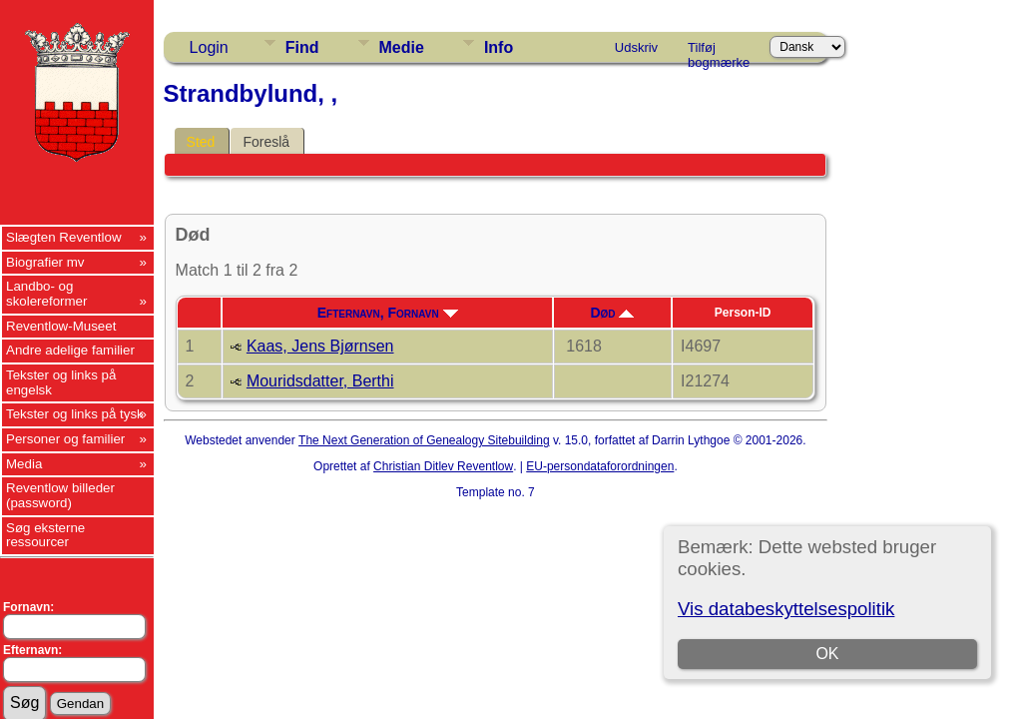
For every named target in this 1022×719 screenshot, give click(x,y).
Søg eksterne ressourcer (45, 535)
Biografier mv (45, 262)
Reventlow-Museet (61, 326)
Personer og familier (65, 438)
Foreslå (266, 142)
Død (612, 313)
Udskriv (636, 47)
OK (827, 653)
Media (24, 463)
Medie (401, 47)
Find (302, 47)
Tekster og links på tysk (75, 413)
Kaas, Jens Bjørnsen (320, 346)
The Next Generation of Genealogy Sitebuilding (424, 440)
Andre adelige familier (70, 350)
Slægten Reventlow (64, 237)
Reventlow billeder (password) (60, 495)
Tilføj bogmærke (719, 51)
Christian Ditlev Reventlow (443, 466)
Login (209, 47)
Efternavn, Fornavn (387, 313)
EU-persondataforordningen (600, 466)
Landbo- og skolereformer (46, 294)
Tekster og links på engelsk (61, 382)
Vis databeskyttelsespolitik (786, 608)
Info (498, 47)
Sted (201, 142)
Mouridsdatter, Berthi (320, 380)
